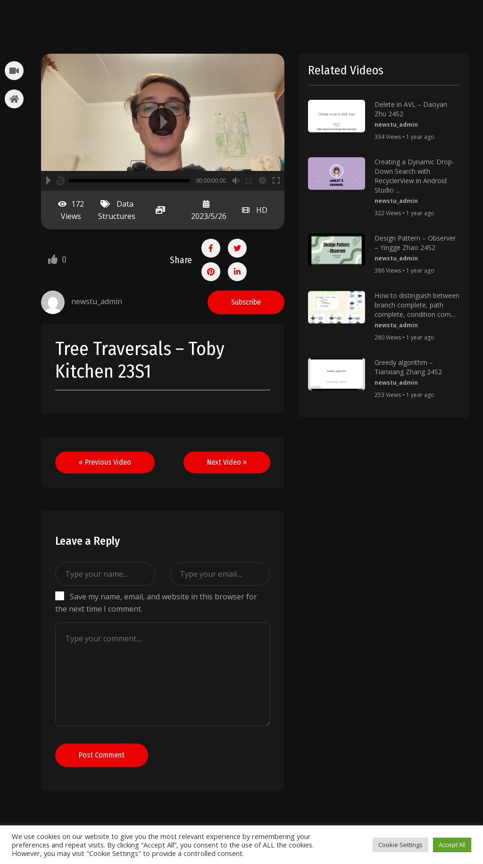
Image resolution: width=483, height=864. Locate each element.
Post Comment (102, 755)
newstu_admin (396, 125)
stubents (50, 19)
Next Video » (227, 462)
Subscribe (246, 302)
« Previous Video (105, 462)
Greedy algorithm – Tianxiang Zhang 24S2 (408, 367)
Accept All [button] (452, 844)
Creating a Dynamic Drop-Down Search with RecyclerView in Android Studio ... (414, 175)
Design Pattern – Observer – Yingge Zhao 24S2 (415, 243)
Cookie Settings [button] (400, 844)
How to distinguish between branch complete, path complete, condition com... (417, 305)
